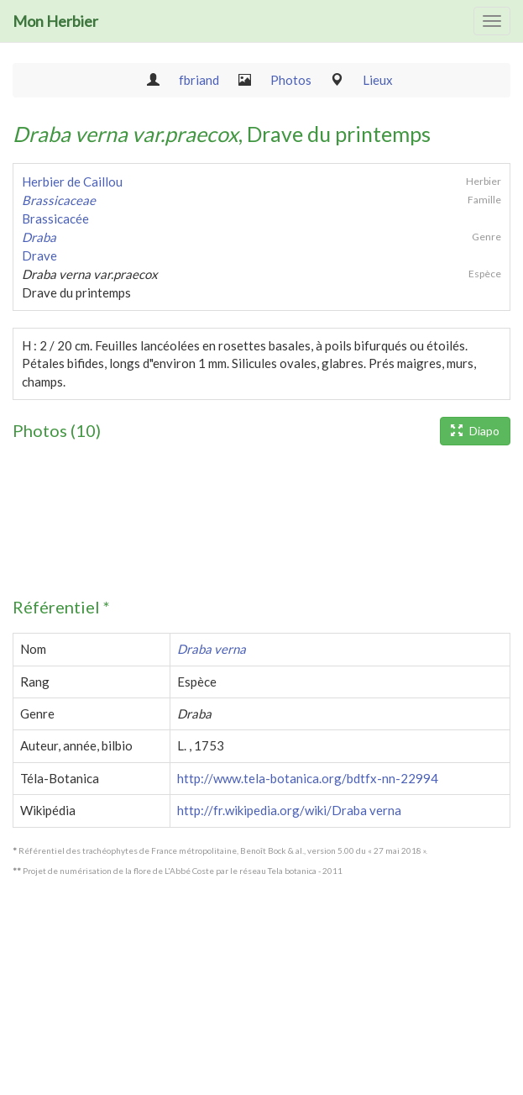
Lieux (378, 79)
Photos (290, 79)
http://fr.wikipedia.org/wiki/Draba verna (289, 810)
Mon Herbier (55, 21)
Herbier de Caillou (72, 181)
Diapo (475, 431)
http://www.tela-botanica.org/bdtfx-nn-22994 (307, 778)
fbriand (199, 79)
